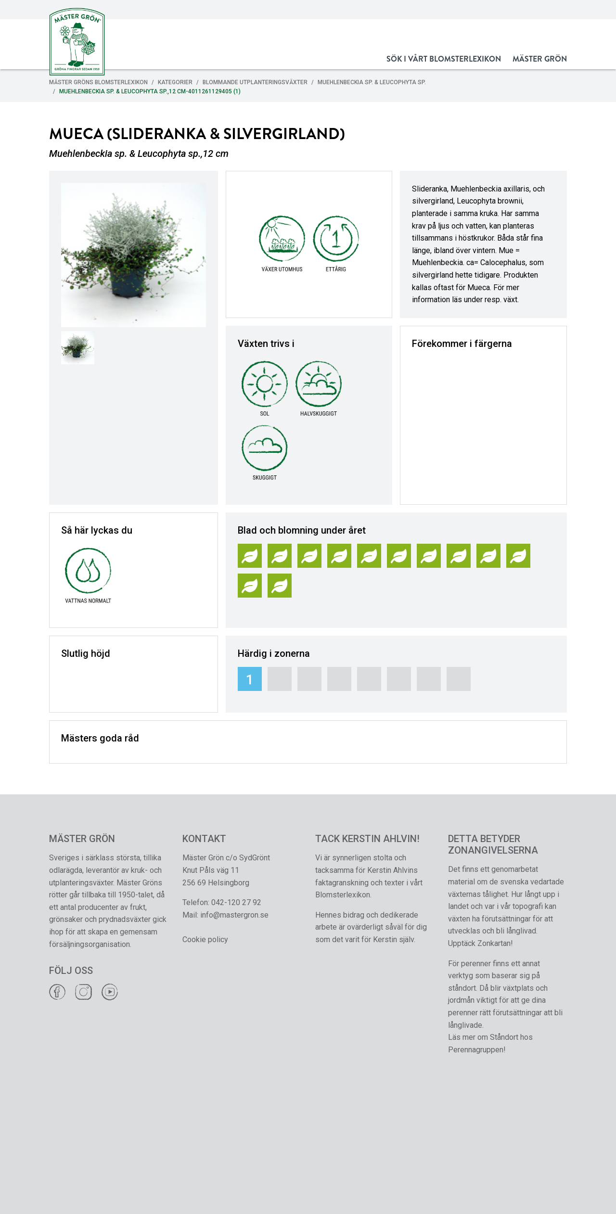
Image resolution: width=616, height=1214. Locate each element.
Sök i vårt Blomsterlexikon (443, 58)
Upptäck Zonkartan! (480, 943)
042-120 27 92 (236, 902)
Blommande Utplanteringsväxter (255, 82)
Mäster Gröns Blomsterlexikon (98, 82)
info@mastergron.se (234, 915)
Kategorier (175, 82)
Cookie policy (205, 939)
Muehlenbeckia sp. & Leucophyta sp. (372, 82)
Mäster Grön (540, 58)
